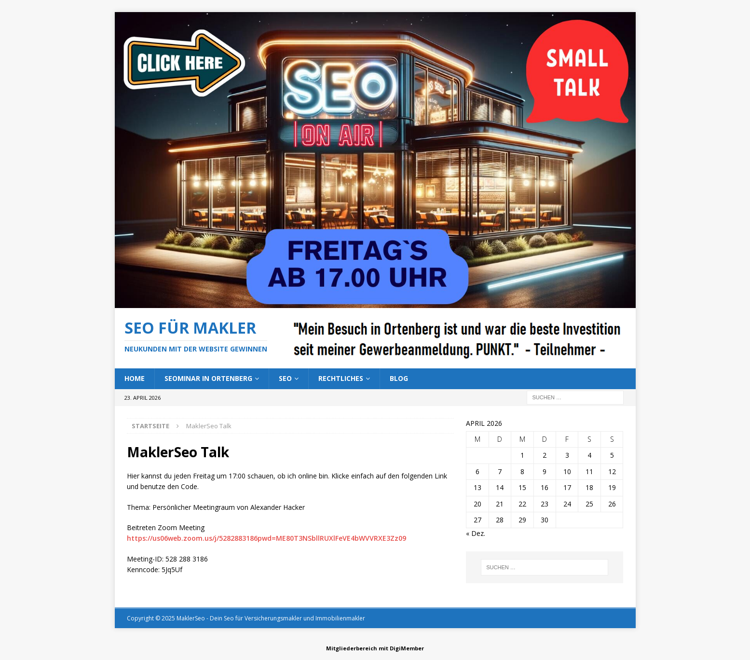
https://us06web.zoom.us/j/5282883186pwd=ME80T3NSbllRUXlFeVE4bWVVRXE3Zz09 (266, 538)
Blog (399, 378)
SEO (285, 378)
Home (134, 378)
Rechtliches (340, 378)
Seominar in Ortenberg (208, 378)
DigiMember (407, 648)
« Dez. (475, 533)
